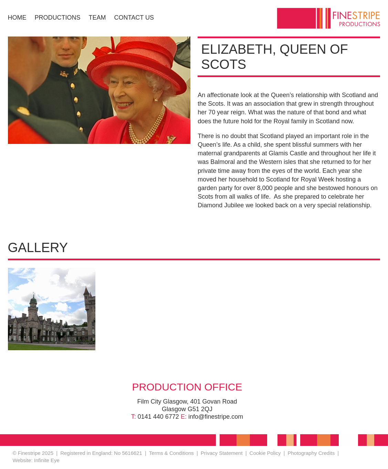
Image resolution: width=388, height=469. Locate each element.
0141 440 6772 (158, 416)
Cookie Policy (265, 453)
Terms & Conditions (171, 453)
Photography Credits (311, 453)
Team (97, 17)
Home (17, 17)
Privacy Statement (222, 453)
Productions (58, 17)
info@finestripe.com (215, 416)
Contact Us (134, 17)
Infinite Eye (47, 460)
